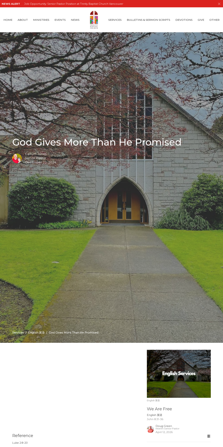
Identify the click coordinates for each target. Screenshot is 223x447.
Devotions (184, 19)
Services (115, 19)
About (23, 19)
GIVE (201, 19)
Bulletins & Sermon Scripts (148, 19)
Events (60, 19)
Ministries (41, 19)
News (75, 19)
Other (214, 19)
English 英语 (36, 332)
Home (7, 19)
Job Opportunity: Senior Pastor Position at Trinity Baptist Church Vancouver (73, 3)
